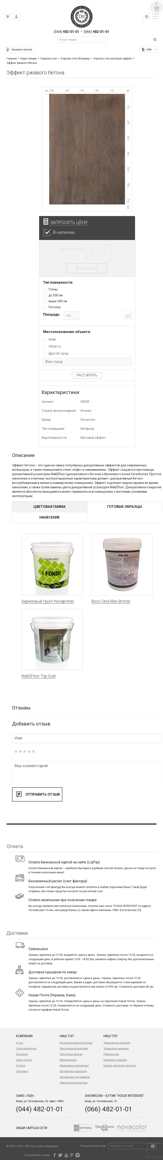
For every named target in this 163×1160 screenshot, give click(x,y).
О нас (19, 1042)
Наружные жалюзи (115, 1060)
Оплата (20, 1065)
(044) (66, 32)
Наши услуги (24, 1060)
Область (55, 346)
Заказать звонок (21, 49)
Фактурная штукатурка (74, 1082)
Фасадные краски (71, 1054)
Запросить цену (69, 222)
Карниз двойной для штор (119, 1065)
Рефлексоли (111, 1054)
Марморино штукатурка (74, 1065)
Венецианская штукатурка (76, 1042)
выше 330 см (58, 301)
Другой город (58, 353)
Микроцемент (68, 1060)
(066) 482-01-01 (108, 1109)
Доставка (22, 1071)
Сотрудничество (26, 1048)
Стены (53, 289)
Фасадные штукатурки (74, 1048)
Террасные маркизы (116, 1048)
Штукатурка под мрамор (75, 1077)
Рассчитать (87, 375)
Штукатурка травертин (73, 1071)
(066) (96, 32)
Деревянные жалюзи (116, 1042)
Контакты (22, 1054)
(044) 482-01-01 (39, 1109)
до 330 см (56, 295)
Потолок (55, 307)
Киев (52, 339)
